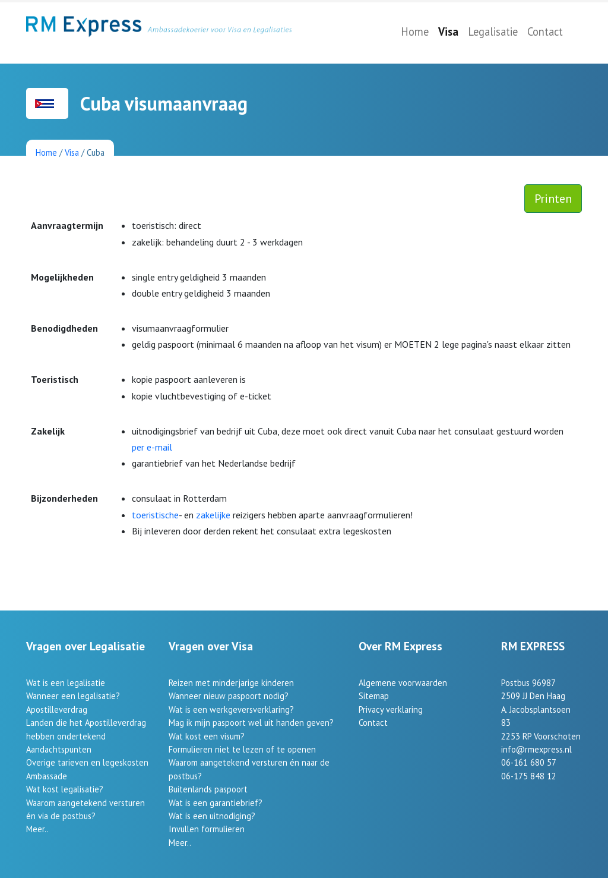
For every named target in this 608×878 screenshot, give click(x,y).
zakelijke (213, 515)
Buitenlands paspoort (208, 789)
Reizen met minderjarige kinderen (231, 682)
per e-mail (152, 447)
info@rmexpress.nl (536, 749)
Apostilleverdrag (56, 709)
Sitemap (374, 695)
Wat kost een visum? (207, 736)
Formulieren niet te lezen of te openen (242, 749)
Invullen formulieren (207, 829)
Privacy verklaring (391, 709)
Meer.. (37, 829)
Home (415, 31)
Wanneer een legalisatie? (73, 695)
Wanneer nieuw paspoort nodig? (229, 695)
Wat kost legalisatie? (64, 789)
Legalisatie (493, 31)
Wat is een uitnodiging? (212, 816)
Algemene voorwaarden (403, 682)
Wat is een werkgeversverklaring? (231, 709)
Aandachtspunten (58, 749)
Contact (545, 31)
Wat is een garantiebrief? (215, 802)
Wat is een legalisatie (65, 682)
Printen (553, 198)
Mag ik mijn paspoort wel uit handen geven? (251, 722)
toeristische (155, 515)
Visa (448, 31)
